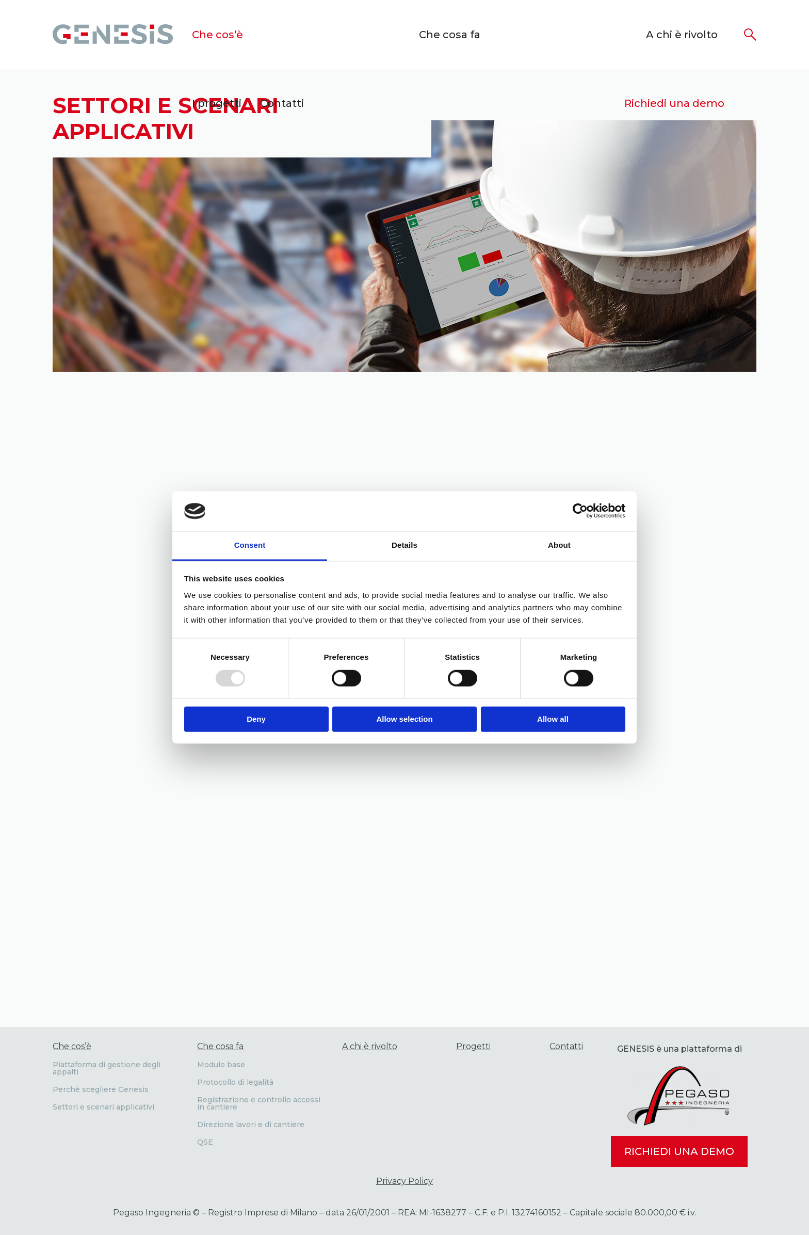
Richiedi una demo (674, 103)
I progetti (216, 103)
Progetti (473, 1046)
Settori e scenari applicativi (103, 1107)
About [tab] (559, 545)
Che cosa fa (449, 34)
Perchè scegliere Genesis (101, 1089)
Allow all (553, 719)
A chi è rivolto (682, 34)
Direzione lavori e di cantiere (250, 1124)
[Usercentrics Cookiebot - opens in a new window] (580, 511)
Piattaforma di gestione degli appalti (106, 1068)
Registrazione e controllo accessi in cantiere (258, 1103)
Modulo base (221, 1064)
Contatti (282, 103)
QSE (205, 1142)
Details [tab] (404, 545)
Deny (256, 719)
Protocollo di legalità (235, 1082)
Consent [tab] (250, 545)
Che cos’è (217, 34)
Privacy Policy (404, 1181)
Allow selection (404, 719)
